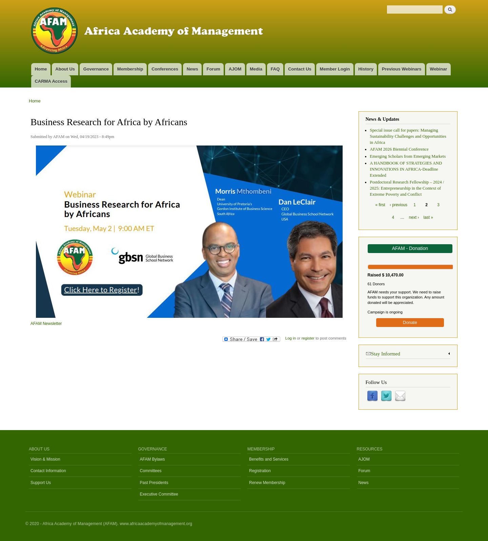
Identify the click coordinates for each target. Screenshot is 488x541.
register (308, 338)
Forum (213, 69)
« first (380, 204)
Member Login (335, 69)
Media (256, 69)
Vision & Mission (45, 459)
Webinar (438, 69)
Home (41, 69)
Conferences (164, 69)
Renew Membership (267, 482)
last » (428, 217)
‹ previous (398, 204)
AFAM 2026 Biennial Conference (399, 149)
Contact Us (299, 69)
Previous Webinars (402, 69)
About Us (65, 69)
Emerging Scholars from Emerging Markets (408, 156)
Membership (130, 69)
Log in (290, 338)
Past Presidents (154, 482)
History (365, 69)
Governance (96, 69)
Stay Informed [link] (383, 353)
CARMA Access (51, 81)
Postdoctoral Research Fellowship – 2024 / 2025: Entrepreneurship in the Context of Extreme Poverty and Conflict (407, 188)
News (192, 69)
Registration (260, 470)
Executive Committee (159, 494)
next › (414, 217)
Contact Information (48, 470)
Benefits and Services (268, 459)
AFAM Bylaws (152, 459)
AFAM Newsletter (46, 323)
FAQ (275, 69)
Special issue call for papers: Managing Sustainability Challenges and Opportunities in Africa (408, 136)
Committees (151, 470)
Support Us (40, 482)
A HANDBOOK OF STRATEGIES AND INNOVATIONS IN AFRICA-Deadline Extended (406, 169)
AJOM (235, 69)
